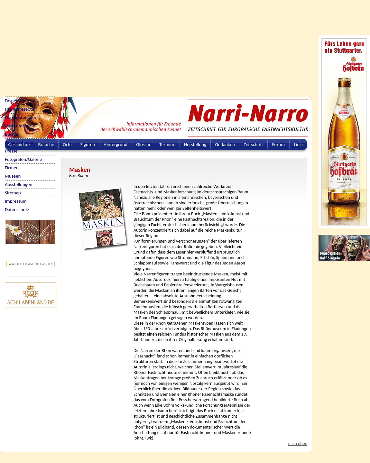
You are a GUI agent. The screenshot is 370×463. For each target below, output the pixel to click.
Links (298, 144)
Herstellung (195, 144)
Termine (167, 144)
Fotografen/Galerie (23, 159)
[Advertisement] (130, 45)
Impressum (16, 201)
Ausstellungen (18, 184)
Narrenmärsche (20, 126)
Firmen (12, 168)
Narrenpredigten (21, 117)
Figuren (87, 144)
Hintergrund (115, 144)
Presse (11, 151)
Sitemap (13, 193)
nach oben (297, 443)
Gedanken (225, 144)
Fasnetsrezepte (19, 109)
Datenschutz (17, 209)
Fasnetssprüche (20, 101)
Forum (278, 144)
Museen (13, 176)
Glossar (143, 144)
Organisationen (20, 142)
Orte (67, 144)
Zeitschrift (253, 144)
